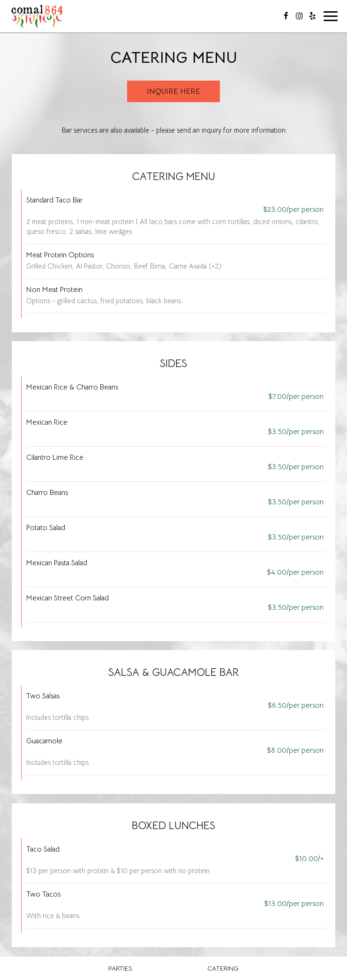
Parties (120, 968)
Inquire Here (173, 91)
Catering (223, 968)
